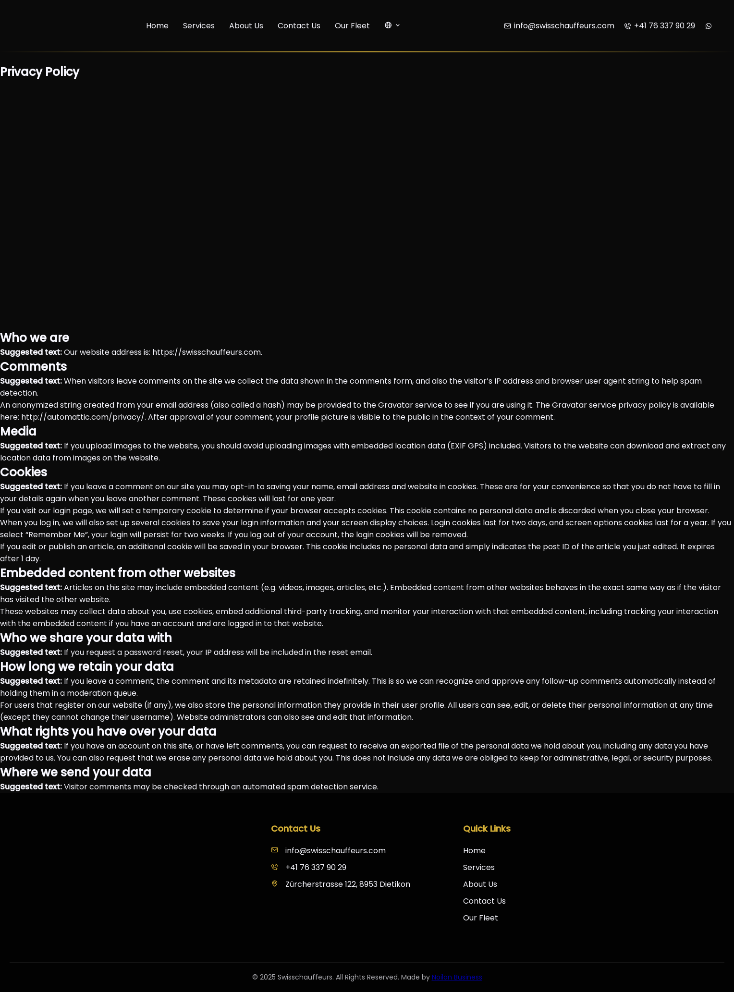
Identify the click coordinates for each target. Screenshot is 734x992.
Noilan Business (457, 977)
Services (199, 25)
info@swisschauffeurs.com (328, 850)
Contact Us (299, 25)
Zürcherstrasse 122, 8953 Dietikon (340, 884)
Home (157, 25)
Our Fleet (352, 25)
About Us (246, 25)
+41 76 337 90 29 (308, 867)
